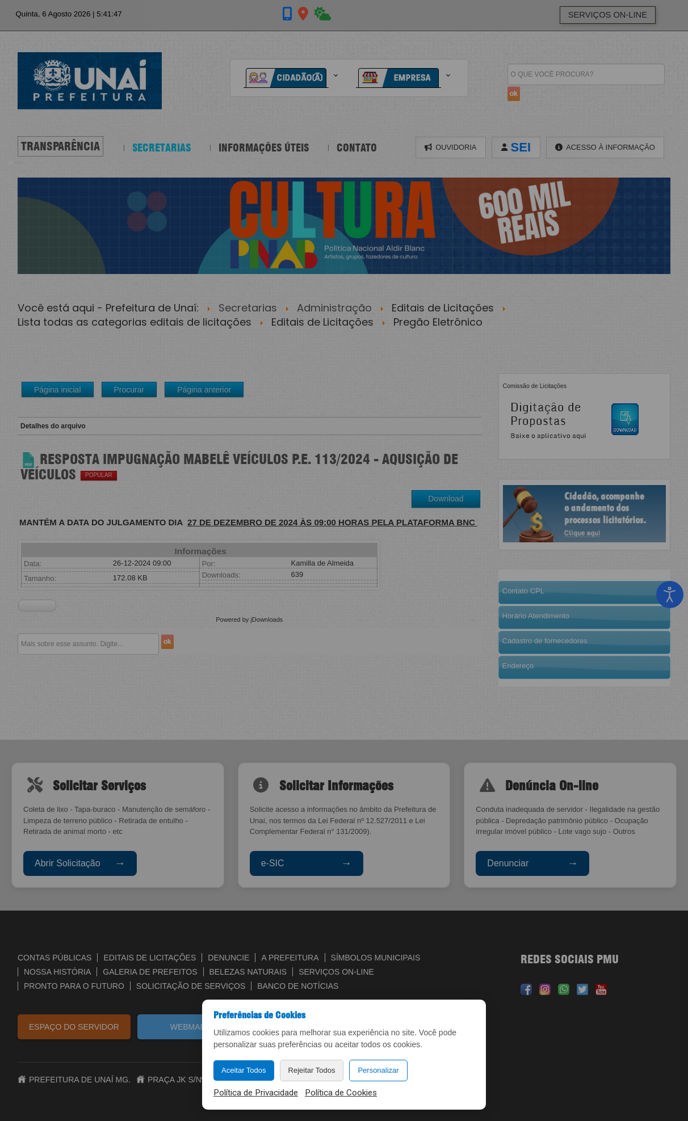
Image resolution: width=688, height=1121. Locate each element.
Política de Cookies (341, 1093)
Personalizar (378, 1070)
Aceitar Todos (243, 1070)
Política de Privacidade (255, 1093)
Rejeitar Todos (311, 1070)
